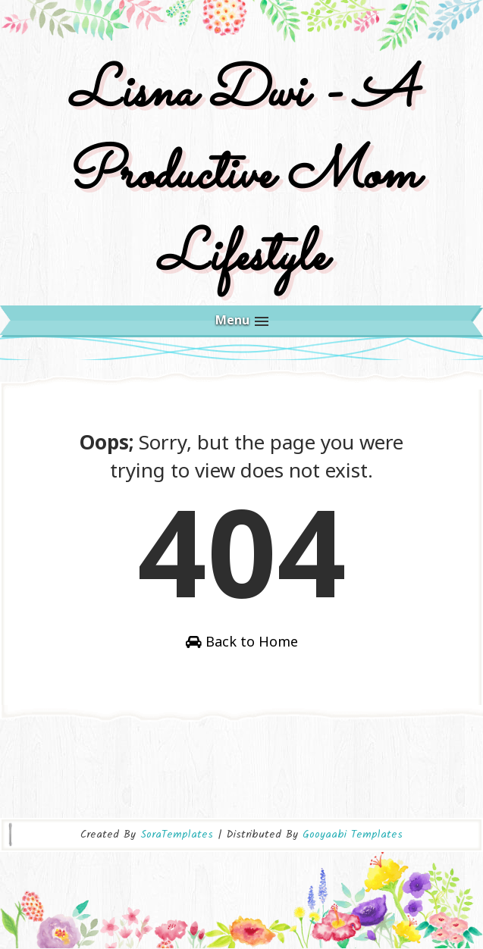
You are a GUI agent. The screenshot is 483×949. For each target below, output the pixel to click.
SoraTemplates (176, 834)
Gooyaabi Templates (353, 834)
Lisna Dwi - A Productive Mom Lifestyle (241, 175)
